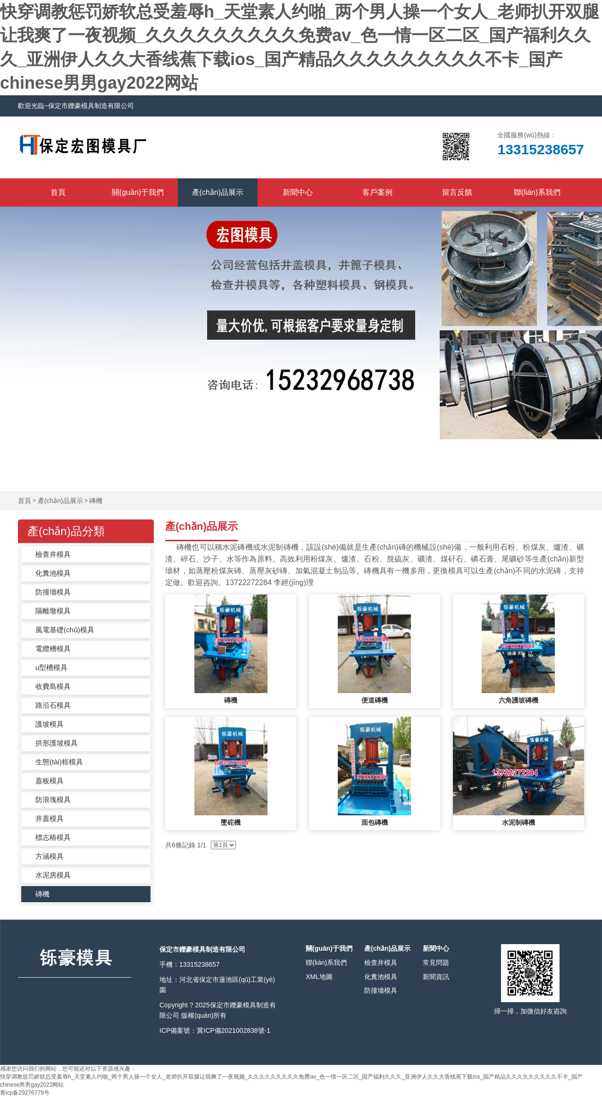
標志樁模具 (53, 837)
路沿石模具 (53, 705)
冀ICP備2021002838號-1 (233, 1030)
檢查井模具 (53, 554)
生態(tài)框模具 (59, 762)
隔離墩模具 (53, 611)
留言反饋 (457, 192)
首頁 (58, 192)
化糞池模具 (53, 573)
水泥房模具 (53, 875)
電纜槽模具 (53, 649)
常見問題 (436, 962)
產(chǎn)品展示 (217, 192)
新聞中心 (298, 192)
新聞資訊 (436, 976)
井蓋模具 (49, 818)
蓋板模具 (49, 781)
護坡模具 (49, 724)
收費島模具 (53, 686)
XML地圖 (319, 976)
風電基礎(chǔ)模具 (64, 630)
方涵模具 (49, 856)
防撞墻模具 (53, 592)
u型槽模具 (51, 667)
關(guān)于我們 (138, 192)
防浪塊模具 (53, 800)
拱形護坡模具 (56, 743)
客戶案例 (377, 192)
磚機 (95, 500)
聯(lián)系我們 (537, 192)
